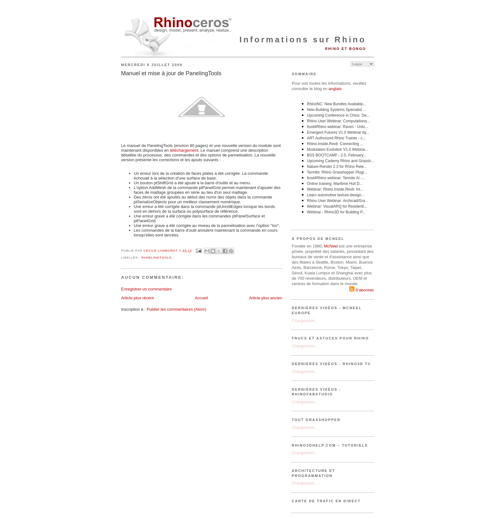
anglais (334, 88)
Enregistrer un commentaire (146, 289)
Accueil (201, 298)
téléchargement (184, 150)
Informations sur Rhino (303, 39)
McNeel (331, 246)
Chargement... (305, 320)
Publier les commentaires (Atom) (176, 309)
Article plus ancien (266, 298)
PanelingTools (157, 257)
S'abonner (361, 290)
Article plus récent (137, 298)
